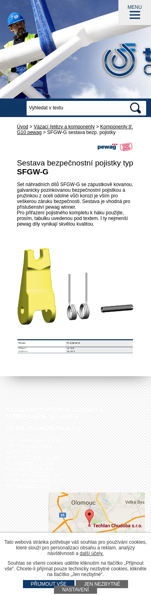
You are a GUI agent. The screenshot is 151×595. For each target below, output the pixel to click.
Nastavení (75, 590)
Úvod (22, 127)
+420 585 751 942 (41, 457)
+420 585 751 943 (34, 468)
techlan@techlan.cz (43, 480)
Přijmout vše (48, 584)
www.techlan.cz (34, 485)
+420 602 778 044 (39, 474)
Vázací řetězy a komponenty (64, 127)
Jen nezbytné (102, 584)
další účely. (91, 553)
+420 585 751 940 (33, 463)
